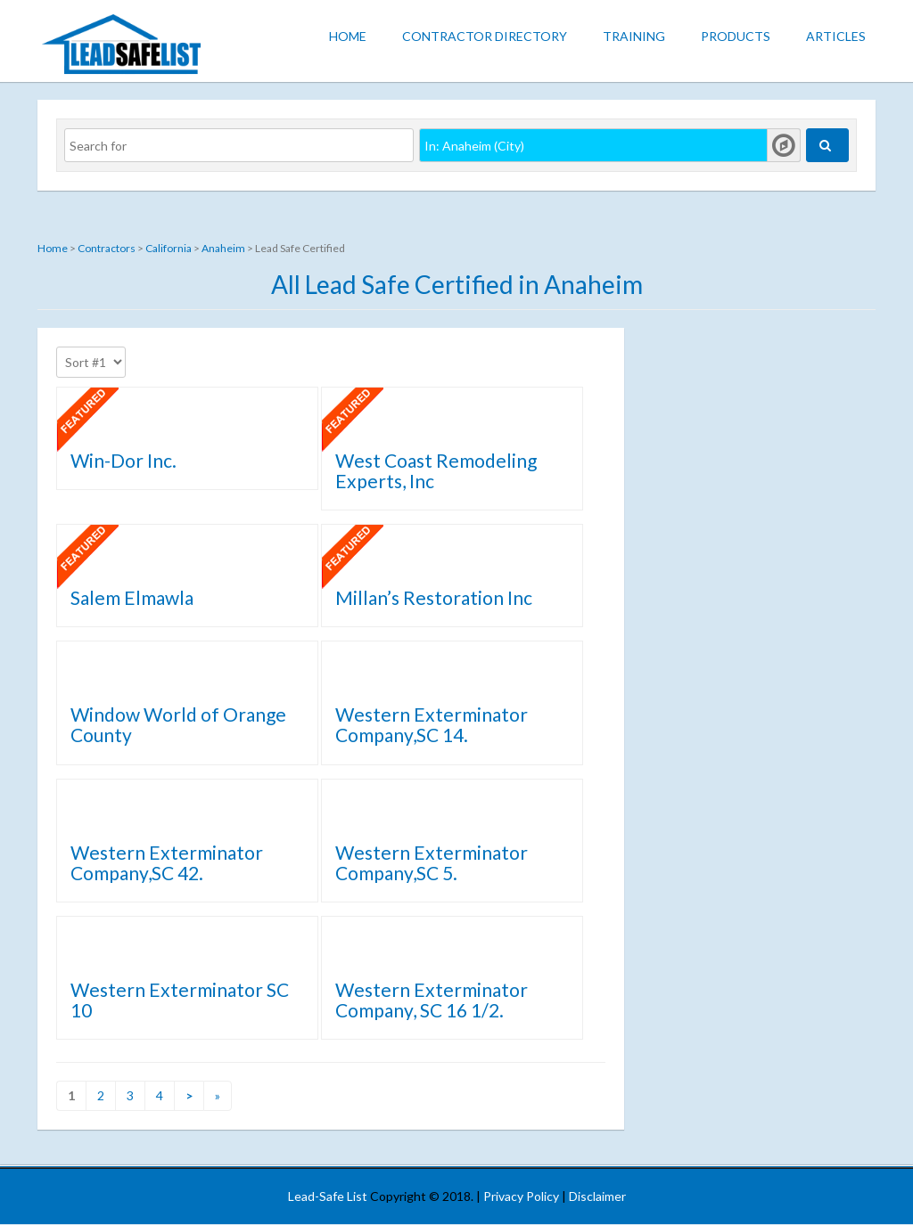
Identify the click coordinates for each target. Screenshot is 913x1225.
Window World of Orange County (178, 724)
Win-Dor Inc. (123, 460)
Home (347, 36)
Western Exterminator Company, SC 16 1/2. (431, 999)
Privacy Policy (521, 1196)
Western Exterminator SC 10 (179, 999)
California (168, 248)
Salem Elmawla (131, 597)
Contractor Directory (484, 36)
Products (735, 36)
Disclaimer (597, 1196)
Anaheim (223, 248)
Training (634, 36)
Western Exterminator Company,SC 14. (431, 724)
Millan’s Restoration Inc (433, 597)
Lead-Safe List (327, 1196)
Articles (836, 36)
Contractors (107, 248)
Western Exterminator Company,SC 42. (166, 862)
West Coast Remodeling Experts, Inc (436, 470)
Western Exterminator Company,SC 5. (431, 862)
